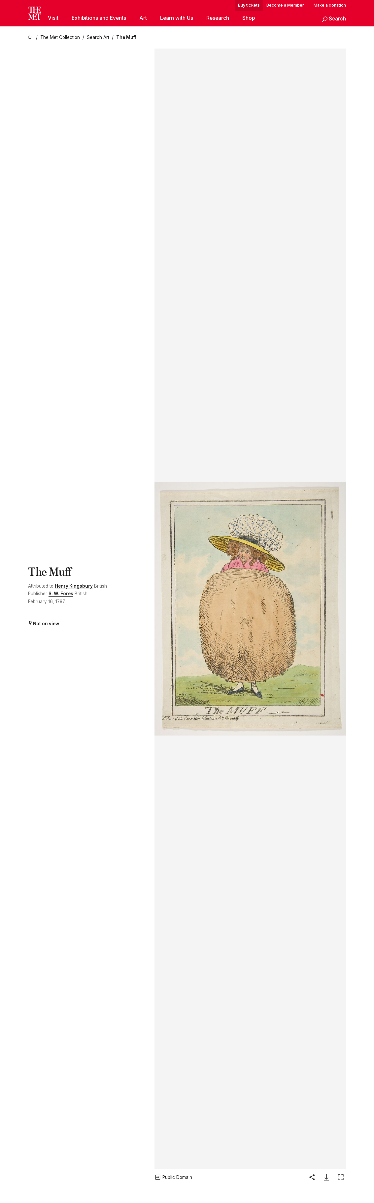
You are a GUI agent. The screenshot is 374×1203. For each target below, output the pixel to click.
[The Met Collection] (60, 37)
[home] (30, 37)
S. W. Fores (61, 593)
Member (295, 5)
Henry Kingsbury (74, 586)
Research (217, 18)
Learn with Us (176, 18)
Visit (53, 18)
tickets (253, 5)
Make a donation (330, 5)
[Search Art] (98, 37)
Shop (248, 18)
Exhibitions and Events (99, 18)
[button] (334, 19)
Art (143, 18)
